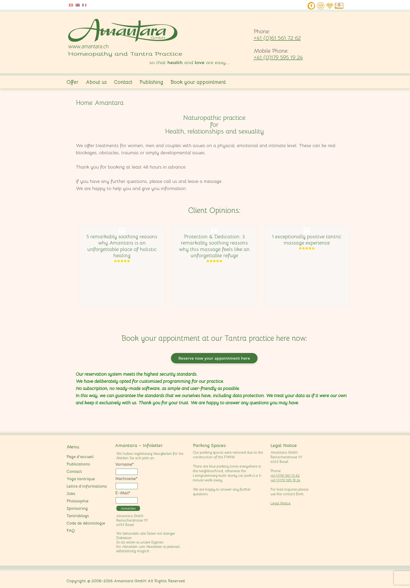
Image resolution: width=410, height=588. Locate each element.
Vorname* (124, 464)
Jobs (71, 493)
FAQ (71, 530)
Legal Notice (280, 503)
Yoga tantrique (81, 478)
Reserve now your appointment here (214, 358)
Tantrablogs (78, 515)
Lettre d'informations (87, 486)
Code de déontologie (86, 523)
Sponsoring (77, 508)
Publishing (151, 82)
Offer (73, 82)
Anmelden (128, 508)
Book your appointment (198, 82)
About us (96, 82)
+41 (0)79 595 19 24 (285, 480)
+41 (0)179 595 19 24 (278, 57)
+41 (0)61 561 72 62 (277, 37)
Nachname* (126, 478)
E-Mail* (122, 492)
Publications (78, 464)
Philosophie (77, 501)
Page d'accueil (80, 456)
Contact (123, 82)
